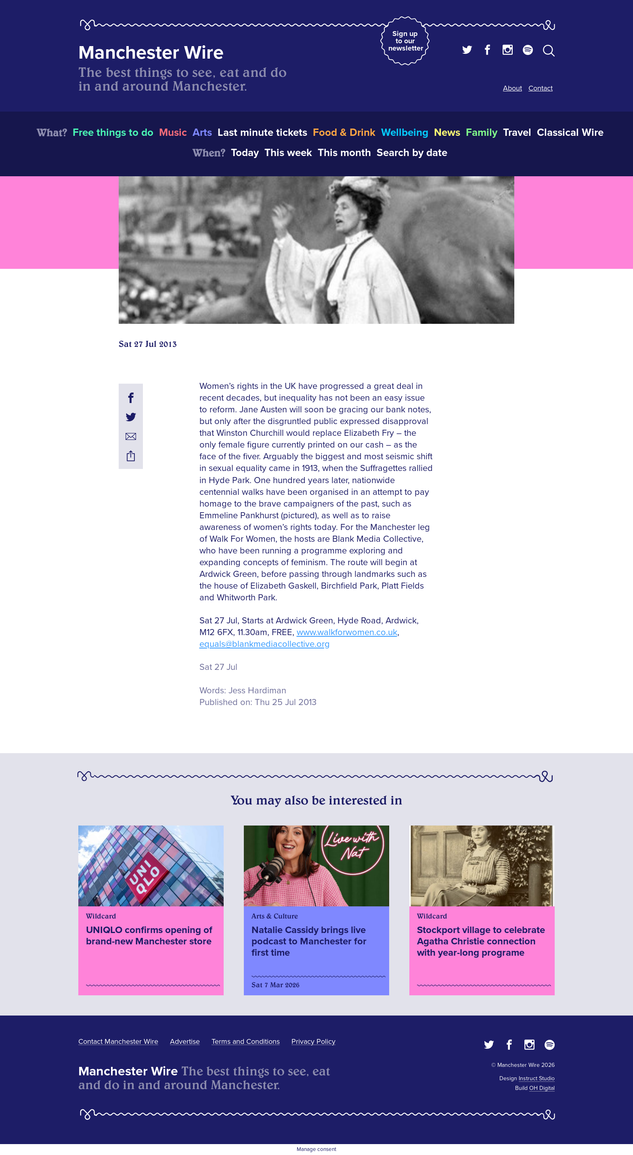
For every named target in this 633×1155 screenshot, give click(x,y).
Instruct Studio (537, 1078)
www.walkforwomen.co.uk (347, 632)
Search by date (412, 152)
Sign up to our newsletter (405, 41)
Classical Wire (570, 132)
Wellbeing (404, 132)
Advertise (185, 1041)
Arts (202, 132)
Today (245, 152)
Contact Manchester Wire (118, 1041)
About (512, 88)
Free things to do (113, 132)
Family (481, 132)
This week (288, 152)
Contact (540, 88)
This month (344, 152)
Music (173, 132)
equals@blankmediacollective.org (264, 644)
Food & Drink (344, 132)
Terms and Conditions (246, 1041)
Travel (517, 132)
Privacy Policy (313, 1041)
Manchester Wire (151, 52)
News (447, 132)
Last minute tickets (262, 132)
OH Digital (542, 1088)
